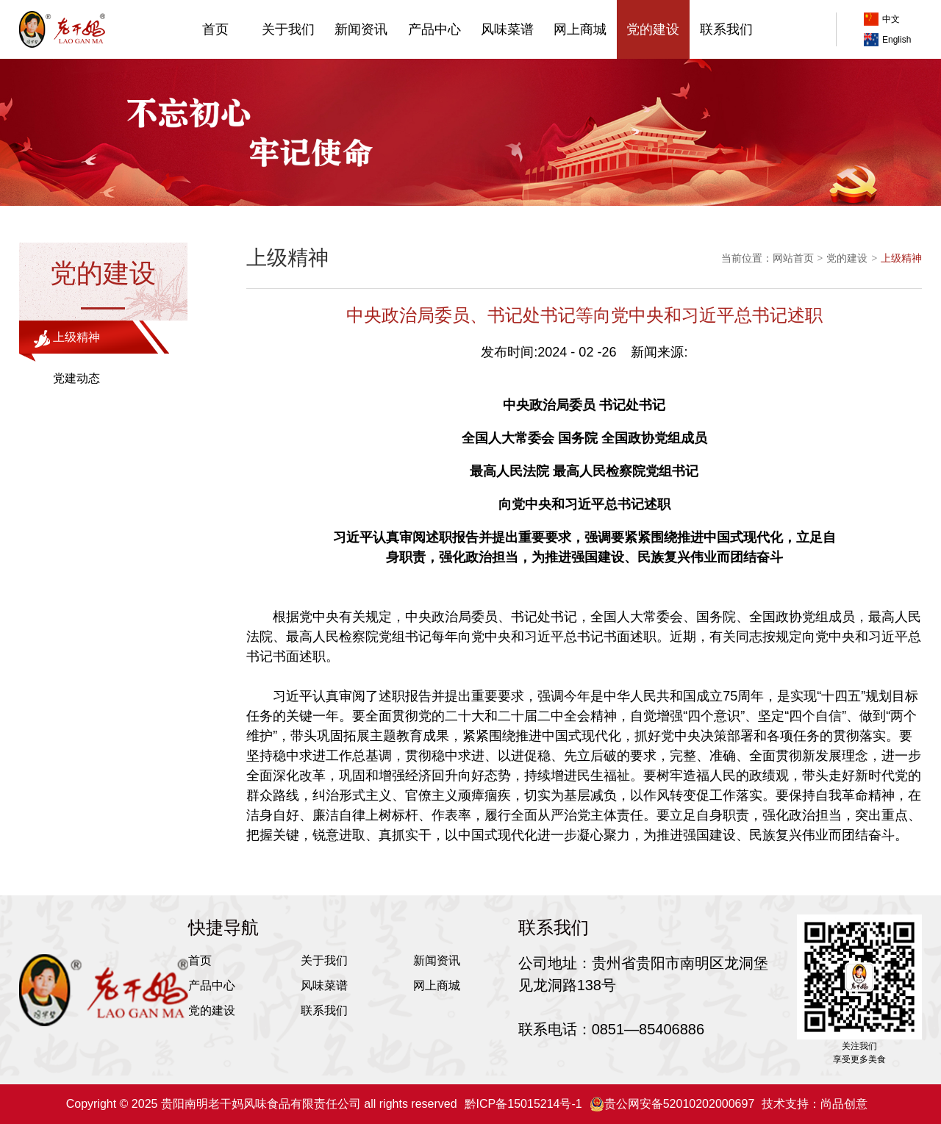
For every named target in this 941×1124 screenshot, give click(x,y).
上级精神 (76, 337)
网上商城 (580, 29)
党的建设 (652, 29)
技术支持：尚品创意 (814, 1104)
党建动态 (76, 378)
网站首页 (793, 258)
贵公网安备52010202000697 (672, 1104)
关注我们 (859, 1046)
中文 (882, 19)
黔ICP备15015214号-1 (523, 1104)
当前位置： (747, 258)
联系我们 (726, 29)
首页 (215, 29)
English (887, 39)
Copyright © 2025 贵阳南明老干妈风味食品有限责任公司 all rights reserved (261, 1104)
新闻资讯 (360, 29)
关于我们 (288, 29)
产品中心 (434, 29)
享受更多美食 (859, 1059)
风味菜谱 (507, 29)
